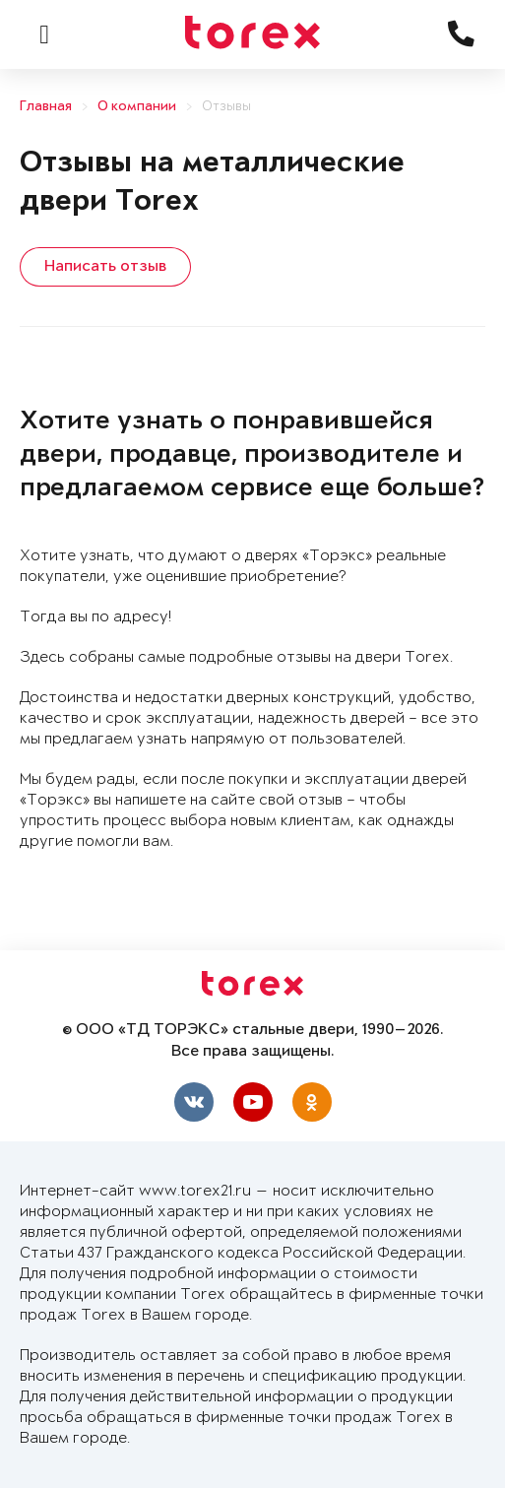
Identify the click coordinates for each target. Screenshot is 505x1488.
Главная (46, 106)
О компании (136, 106)
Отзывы (226, 106)
